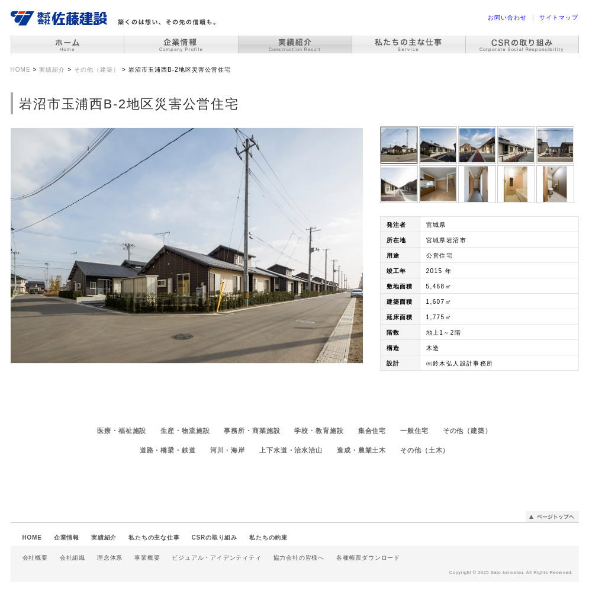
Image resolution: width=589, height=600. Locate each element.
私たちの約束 (268, 537)
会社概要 (35, 557)
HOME (32, 537)
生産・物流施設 (185, 430)
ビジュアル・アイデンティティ (216, 557)
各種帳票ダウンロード (368, 557)
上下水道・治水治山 (291, 450)
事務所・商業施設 (252, 430)
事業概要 (147, 557)
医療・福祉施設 (121, 430)
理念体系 (110, 557)
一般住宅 (414, 430)
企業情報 (66, 537)
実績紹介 (104, 537)
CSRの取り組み (215, 537)
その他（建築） (467, 430)
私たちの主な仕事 (153, 537)
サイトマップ (558, 17)
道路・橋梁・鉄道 (168, 450)
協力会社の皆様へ (298, 557)
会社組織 (72, 557)
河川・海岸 (227, 450)
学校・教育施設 (318, 430)
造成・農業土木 (361, 450)
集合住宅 (372, 430)
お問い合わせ (507, 17)
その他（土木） (424, 450)
